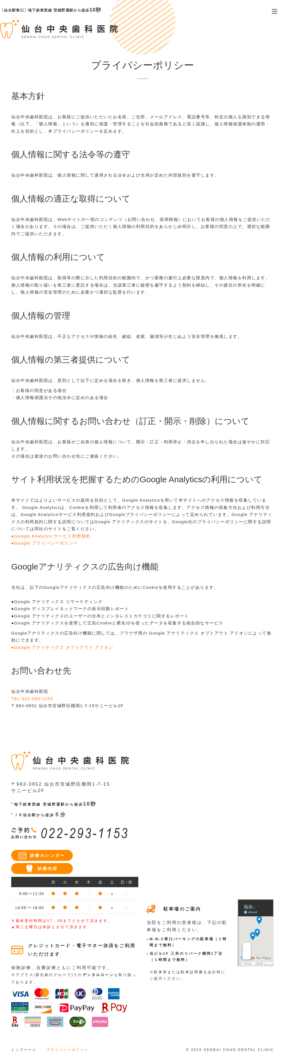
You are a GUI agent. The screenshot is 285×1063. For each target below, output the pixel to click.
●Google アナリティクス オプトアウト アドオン (62, 647)
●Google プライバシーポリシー (44, 543)
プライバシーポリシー (67, 1050)
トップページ (23, 1050)
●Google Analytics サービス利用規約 (51, 536)
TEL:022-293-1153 (32, 698)
